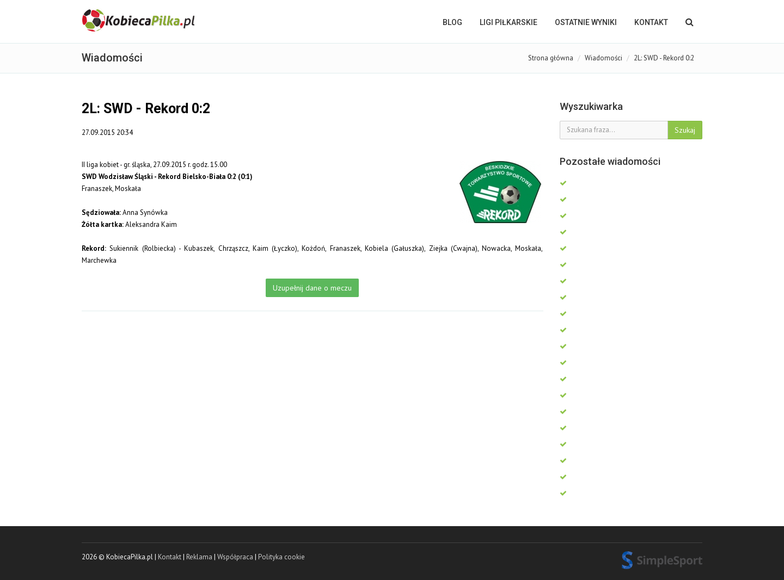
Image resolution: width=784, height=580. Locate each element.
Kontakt (651, 22)
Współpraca (235, 557)
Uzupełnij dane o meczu (312, 288)
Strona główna (550, 58)
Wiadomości (603, 58)
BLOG (452, 22)
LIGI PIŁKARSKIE (508, 22)
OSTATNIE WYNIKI (586, 22)
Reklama (199, 557)
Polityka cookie (281, 557)
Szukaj (685, 130)
